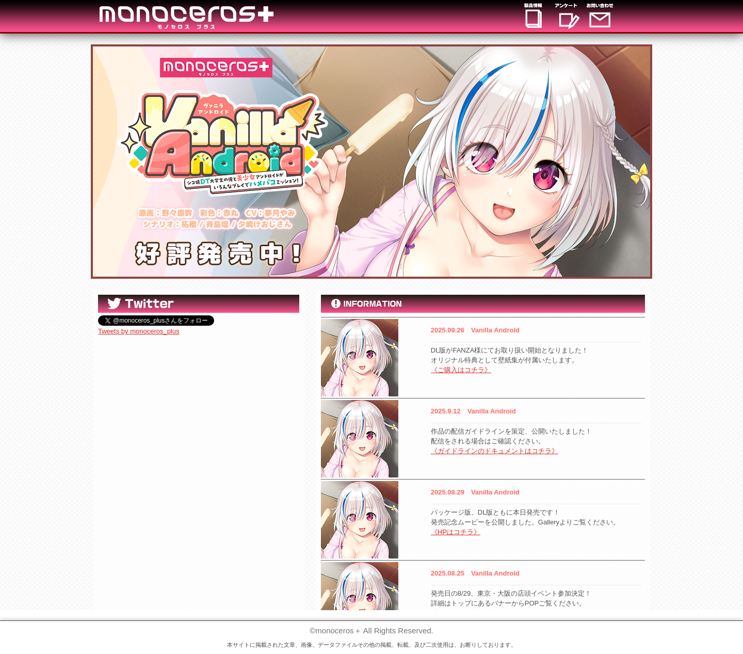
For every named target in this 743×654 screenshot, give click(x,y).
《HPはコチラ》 (455, 532)
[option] (371, 161)
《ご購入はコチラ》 (461, 370)
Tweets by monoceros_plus (139, 331)
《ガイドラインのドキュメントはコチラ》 (494, 451)
